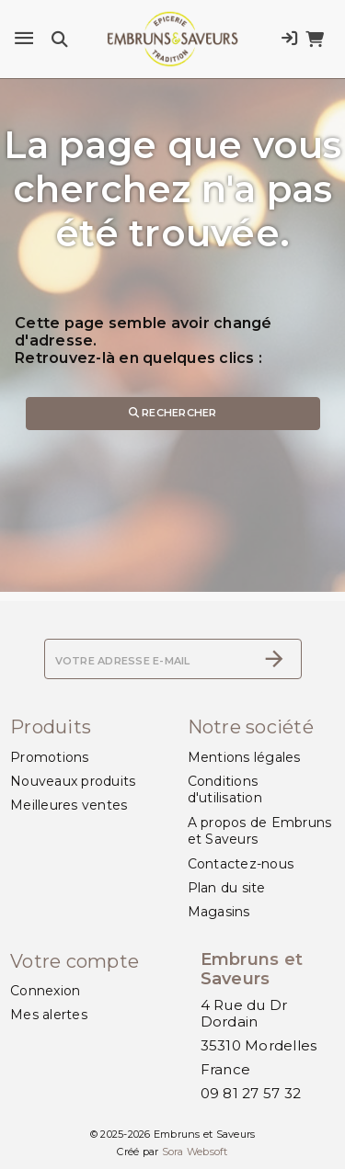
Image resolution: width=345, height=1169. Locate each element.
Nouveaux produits (72, 781)
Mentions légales (244, 757)
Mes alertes (48, 1014)
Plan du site (227, 888)
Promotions (49, 757)
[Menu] (23, 38)
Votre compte (74, 961)
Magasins (219, 911)
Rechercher (173, 412)
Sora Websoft (195, 1151)
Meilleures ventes (68, 805)
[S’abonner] (274, 659)
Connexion (45, 990)
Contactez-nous (241, 864)
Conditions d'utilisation (225, 789)
